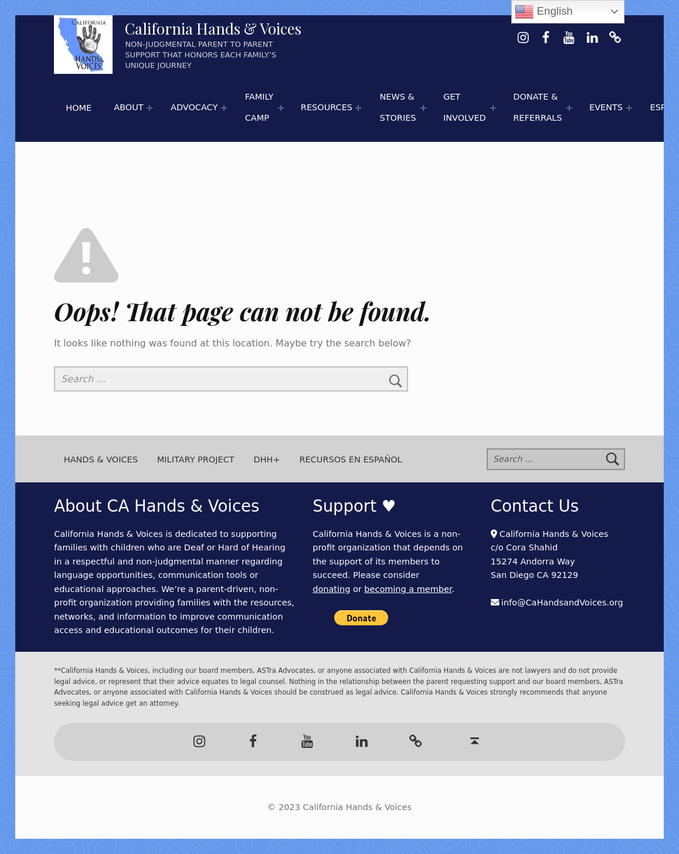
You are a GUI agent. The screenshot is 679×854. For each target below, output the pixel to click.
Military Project (196, 459)
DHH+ (267, 459)
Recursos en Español (351, 459)
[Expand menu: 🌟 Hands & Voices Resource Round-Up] (358, 108)
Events (606, 107)
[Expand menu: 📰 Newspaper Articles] (423, 108)
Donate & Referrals (537, 107)
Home (78, 108)
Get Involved (464, 107)
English (543, 11)
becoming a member (407, 589)
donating (331, 589)
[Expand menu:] (149, 108)
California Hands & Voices (213, 28)
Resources (326, 107)
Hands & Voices (101, 459)
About (128, 107)
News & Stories (397, 107)
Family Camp (259, 107)
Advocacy (194, 107)
